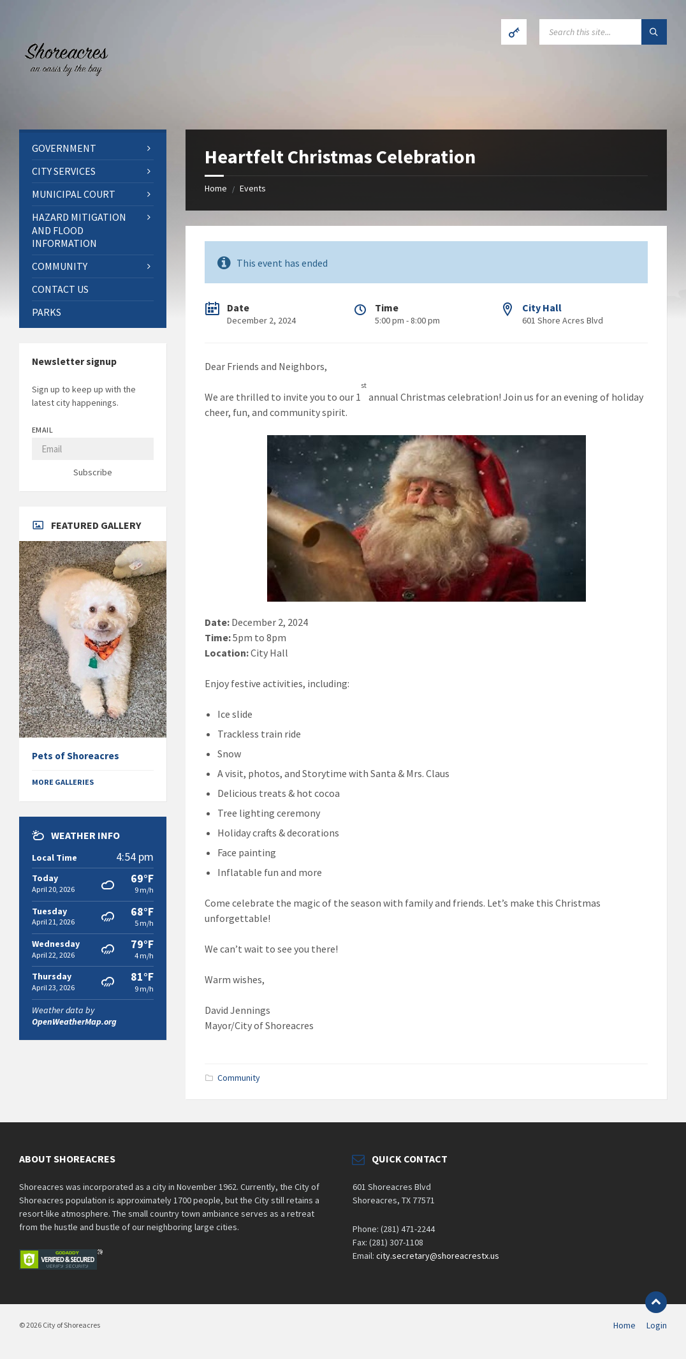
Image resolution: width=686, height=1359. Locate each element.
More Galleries (63, 782)
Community (238, 1077)
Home (216, 188)
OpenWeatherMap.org (74, 1021)
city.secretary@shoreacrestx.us (437, 1255)
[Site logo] (63, 104)
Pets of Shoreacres (75, 756)
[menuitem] (93, 148)
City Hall (542, 307)
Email (42, 429)
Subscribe (92, 472)
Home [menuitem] (624, 1325)
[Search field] (603, 32)
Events (253, 188)
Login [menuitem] (656, 1325)
